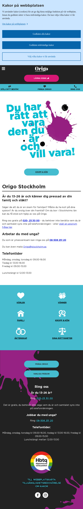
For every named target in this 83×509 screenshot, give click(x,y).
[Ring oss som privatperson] (31, 221)
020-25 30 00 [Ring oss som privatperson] (44, 398)
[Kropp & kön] (41, 172)
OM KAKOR (41, 486)
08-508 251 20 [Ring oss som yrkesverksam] (44, 421)
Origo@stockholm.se (34, 247)
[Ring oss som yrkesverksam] (57, 240)
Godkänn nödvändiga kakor (41, 45)
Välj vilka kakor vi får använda (41, 56)
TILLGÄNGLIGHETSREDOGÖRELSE (41, 483)
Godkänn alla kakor (41, 34)
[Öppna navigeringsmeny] (3, 68)
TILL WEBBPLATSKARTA (41, 480)
